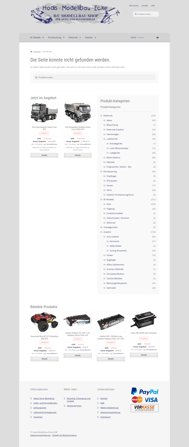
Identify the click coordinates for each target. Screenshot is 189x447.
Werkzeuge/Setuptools (117, 283)
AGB (153, 5)
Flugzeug (111, 208)
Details (44, 155)
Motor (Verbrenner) (115, 264)
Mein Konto (133, 5)
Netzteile (111, 162)
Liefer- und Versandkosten (45, 403)
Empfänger (112, 176)
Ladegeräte (115, 153)
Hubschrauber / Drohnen (118, 218)
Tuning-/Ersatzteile (118, 250)
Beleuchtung (112, 125)
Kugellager (111, 260)
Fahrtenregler (113, 134)
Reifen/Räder (116, 246)
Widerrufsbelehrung (109, 407)
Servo (109, 190)
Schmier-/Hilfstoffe (115, 269)
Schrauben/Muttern (115, 274)
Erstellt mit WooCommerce (64, 435)
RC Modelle (35, 37)
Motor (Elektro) (113, 157)
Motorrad (111, 222)
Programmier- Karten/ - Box (119, 167)
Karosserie (114, 241)
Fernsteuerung (54, 37)
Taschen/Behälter (114, 278)
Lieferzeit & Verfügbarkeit (45, 412)
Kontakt (145, 5)
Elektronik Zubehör (115, 129)
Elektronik (73, 37)
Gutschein (38, 417)
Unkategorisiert (110, 227)
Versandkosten (52, 144)
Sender (110, 185)
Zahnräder (111, 288)
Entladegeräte (116, 143)
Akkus (109, 120)
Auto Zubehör (113, 236)
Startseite (37, 51)
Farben (110, 255)
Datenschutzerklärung (110, 412)
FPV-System (112, 180)
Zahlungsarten (40, 407)
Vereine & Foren (74, 405)
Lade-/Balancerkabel (119, 148)
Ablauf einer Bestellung (44, 398)
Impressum (105, 417)
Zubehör (89, 37)
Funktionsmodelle (115, 213)
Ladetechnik (112, 139)
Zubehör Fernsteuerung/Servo (120, 194)
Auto (109, 204)
